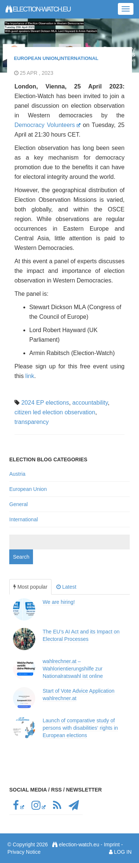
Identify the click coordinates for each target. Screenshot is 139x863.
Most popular (30, 587)
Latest (66, 587)
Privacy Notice (23, 852)
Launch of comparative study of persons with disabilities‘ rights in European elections (80, 728)
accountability (90, 402)
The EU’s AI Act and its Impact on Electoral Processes (81, 635)
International (78, 58)
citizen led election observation (54, 412)
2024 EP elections (45, 402)
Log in (123, 852)
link (29, 376)
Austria (17, 474)
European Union (36, 58)
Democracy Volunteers (47, 125)
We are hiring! (59, 602)
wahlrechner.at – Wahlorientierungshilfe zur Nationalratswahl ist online (73, 668)
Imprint (112, 844)
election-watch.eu (38, 9)
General (18, 504)
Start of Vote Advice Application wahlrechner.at (79, 694)
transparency (31, 422)
